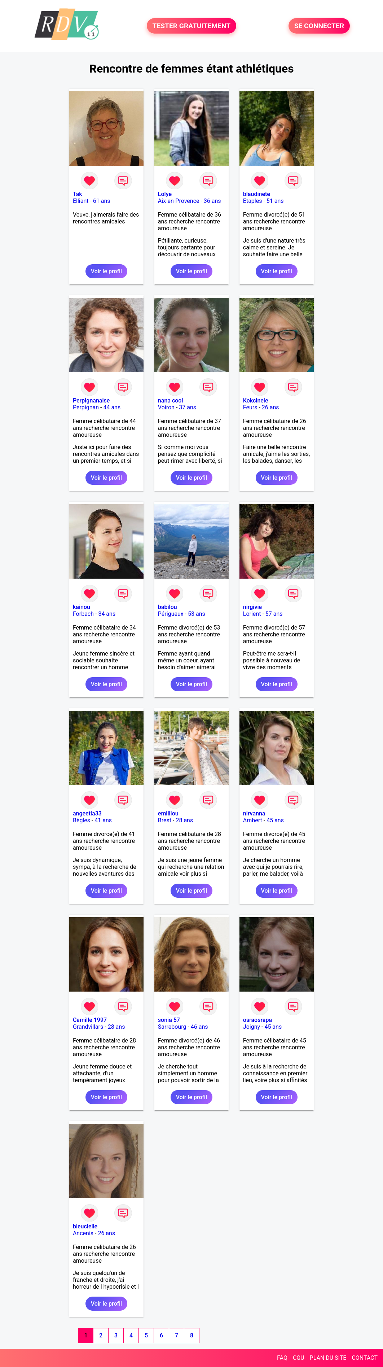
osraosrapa (257, 1019)
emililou (168, 813)
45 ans (275, 820)
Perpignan (86, 407)
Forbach (83, 613)
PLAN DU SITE (328, 1357)
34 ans (106, 613)
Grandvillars (88, 1026)
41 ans (103, 820)
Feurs (250, 407)
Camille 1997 (90, 1019)
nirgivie (252, 607)
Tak (77, 194)
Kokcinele (255, 400)
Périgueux (171, 613)
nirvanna (254, 813)
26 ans (270, 407)
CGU (298, 1357)
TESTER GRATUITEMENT (192, 26)
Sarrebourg (172, 1026)
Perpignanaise (91, 400)
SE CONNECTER (319, 26)
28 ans (184, 820)
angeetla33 (87, 813)
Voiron (166, 407)
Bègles (81, 820)
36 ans (212, 200)
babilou (167, 607)
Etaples (252, 200)
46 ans (199, 1026)
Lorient (252, 613)
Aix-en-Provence (178, 200)
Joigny (251, 1026)
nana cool (170, 400)
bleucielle (85, 1226)
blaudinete (256, 194)
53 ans (196, 613)
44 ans (111, 407)
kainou (81, 607)
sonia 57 (169, 1019)
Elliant (81, 200)
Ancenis (83, 1233)
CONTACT (365, 1357)
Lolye (165, 194)
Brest (164, 820)
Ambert (252, 820)
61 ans (101, 200)
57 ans (274, 613)
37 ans (187, 407)
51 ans (275, 200)
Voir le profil (106, 271)
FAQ (282, 1357)
